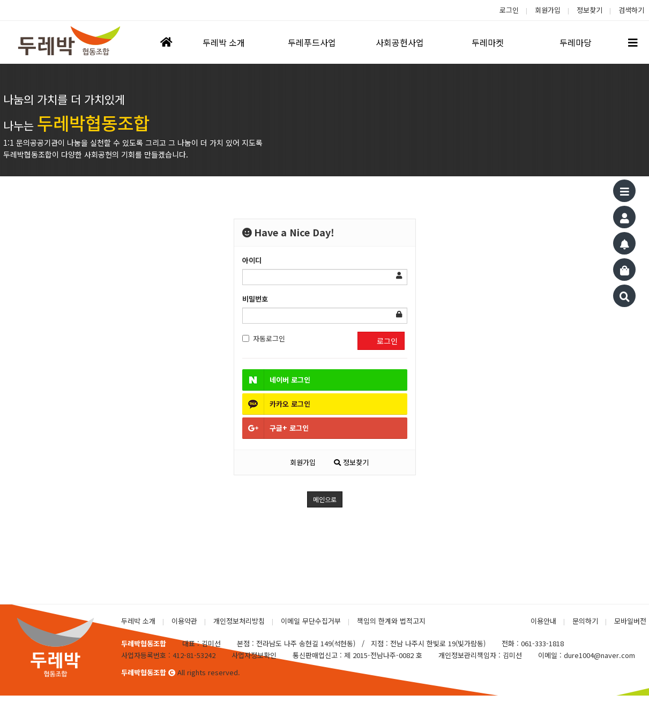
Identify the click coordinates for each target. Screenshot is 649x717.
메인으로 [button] (325, 499)
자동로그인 (263, 338)
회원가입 (548, 10)
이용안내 (543, 621)
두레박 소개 (138, 621)
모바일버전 (630, 621)
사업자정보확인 (254, 655)
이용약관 (184, 621)
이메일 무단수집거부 (311, 621)
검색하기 (631, 10)
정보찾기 (589, 10)
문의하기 (585, 621)
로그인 (509, 10)
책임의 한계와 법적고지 (391, 621)
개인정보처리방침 (239, 621)
